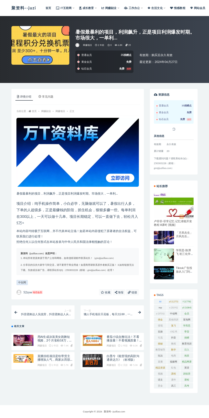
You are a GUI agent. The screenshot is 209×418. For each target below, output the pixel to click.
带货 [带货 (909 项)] (187, 332)
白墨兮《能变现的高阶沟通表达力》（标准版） (123, 358)
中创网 (22, 282)
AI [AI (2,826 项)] (160, 302)
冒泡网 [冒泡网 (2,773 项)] (186, 320)
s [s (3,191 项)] (173, 307)
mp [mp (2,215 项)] (160, 308)
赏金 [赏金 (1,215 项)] (160, 386)
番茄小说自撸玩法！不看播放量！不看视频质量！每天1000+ (123, 340)
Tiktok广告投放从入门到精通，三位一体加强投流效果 (184, 273)
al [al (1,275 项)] (173, 301)
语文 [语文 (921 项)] (160, 380)
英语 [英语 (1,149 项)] (186, 368)
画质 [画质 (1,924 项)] (186, 356)
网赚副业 (46, 111)
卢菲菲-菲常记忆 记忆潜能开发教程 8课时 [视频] (173, 222)
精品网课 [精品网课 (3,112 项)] (187, 362)
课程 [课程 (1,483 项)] (186, 380)
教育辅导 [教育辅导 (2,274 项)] (160, 350)
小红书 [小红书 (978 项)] (173, 332)
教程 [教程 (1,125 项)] (173, 344)
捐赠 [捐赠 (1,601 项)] (186, 338)
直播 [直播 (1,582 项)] (160, 362)
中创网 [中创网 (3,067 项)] (173, 314)
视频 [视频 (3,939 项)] (160, 374)
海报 (119, 292)
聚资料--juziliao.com (114, 411)
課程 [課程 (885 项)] (173, 374)
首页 (34, 111)
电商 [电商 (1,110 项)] (173, 356)
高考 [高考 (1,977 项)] (186, 386)
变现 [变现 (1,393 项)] (160, 326)
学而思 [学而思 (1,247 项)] (186, 326)
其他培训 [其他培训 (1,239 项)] (173, 320)
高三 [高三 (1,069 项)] (173, 386)
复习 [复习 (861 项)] (173, 326)
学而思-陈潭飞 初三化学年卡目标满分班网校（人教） (185, 255)
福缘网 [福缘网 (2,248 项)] (173, 362)
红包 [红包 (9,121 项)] (173, 368)
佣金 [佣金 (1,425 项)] (160, 320)
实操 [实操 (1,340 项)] (160, 332)
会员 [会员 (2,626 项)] (186, 314)
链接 (132, 292)
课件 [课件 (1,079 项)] (173, 380)
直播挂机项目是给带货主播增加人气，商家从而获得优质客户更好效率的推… (54, 359)
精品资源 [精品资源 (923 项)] (160, 368)
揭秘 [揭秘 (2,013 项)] (160, 344)
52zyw (29, 292)
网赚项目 (87, 45)
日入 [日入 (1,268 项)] (186, 350)
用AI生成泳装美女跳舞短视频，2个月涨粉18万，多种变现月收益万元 (54, 340)
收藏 (105, 292)
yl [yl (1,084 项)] (186, 307)
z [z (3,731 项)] (160, 313)
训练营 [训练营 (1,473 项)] (186, 374)
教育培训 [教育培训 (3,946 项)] (187, 344)
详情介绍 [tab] (24, 96)
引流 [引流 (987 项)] (160, 338)
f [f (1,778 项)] (187, 301)
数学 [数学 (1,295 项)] (173, 350)
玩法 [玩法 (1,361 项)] (160, 356)
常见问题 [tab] (45, 96)
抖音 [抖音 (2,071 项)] (173, 338)
